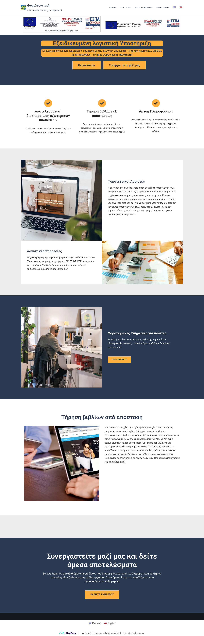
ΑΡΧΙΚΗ (112, 7)
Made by (26, 632)
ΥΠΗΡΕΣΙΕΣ (125, 7)
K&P (49, 632)
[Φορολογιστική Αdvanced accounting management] (41, 7)
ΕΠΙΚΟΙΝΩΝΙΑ (162, 7)
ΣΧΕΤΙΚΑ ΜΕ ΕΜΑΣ (143, 7)
